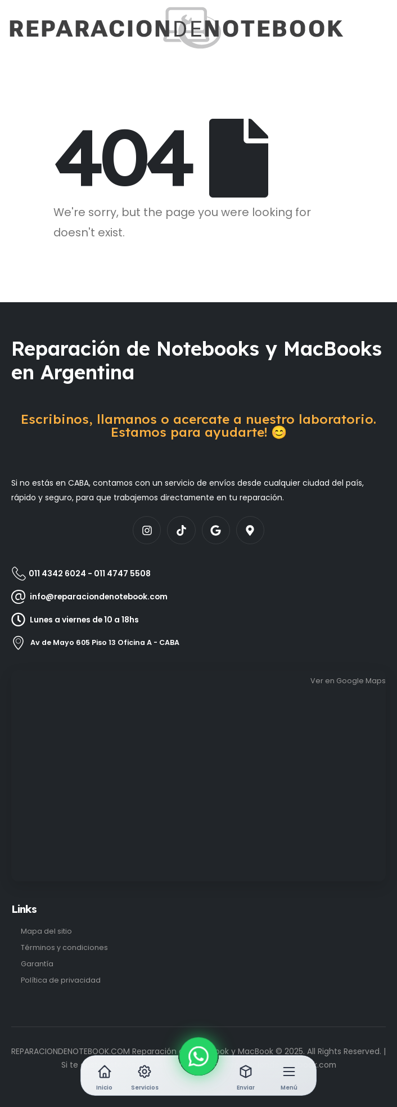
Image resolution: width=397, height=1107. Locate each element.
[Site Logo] (43, 28)
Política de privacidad (61, 980)
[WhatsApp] (198, 1056)
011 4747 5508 (122, 573)
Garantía (37, 964)
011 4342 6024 (57, 573)
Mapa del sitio (46, 931)
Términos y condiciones (64, 947)
